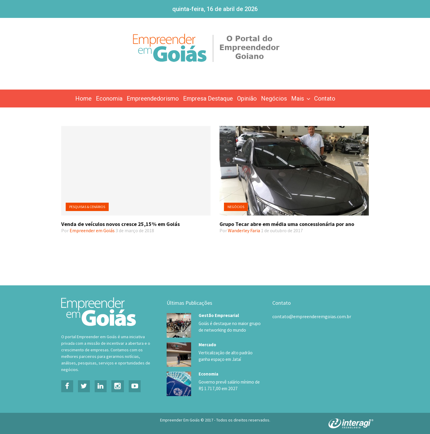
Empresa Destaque (208, 98)
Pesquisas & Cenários (87, 206)
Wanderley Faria (244, 230)
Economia (109, 98)
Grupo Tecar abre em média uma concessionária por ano (286, 224)
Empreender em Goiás (92, 230)
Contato (324, 98)
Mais (301, 98)
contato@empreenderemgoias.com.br (311, 316)
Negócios (274, 98)
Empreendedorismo (153, 98)
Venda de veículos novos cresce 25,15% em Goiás (120, 224)
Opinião (247, 98)
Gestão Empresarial (219, 315)
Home (83, 98)
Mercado (207, 344)
